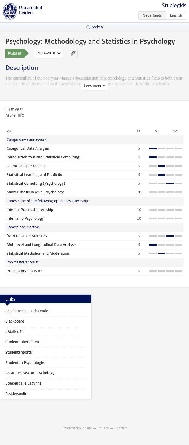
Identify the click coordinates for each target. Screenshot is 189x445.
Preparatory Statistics (24, 271)
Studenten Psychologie (24, 362)
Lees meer (93, 85)
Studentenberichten (22, 342)
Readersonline (17, 393)
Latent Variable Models (26, 166)
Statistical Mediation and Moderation (38, 253)
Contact (120, 428)
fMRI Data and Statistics (27, 236)
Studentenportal (19, 352)
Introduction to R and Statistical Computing (43, 157)
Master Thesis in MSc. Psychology (35, 192)
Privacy (103, 428)
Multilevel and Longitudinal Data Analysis (41, 244)
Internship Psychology (25, 218)
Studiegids (174, 5)
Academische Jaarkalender (27, 311)
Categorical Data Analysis (28, 148)
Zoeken (97, 27)
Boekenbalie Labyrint (23, 383)
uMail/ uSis (14, 331)
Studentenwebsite (77, 428)
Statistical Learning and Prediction (35, 174)
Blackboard (14, 321)
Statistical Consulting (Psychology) (36, 183)
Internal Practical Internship (30, 209)
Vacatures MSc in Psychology (29, 373)
